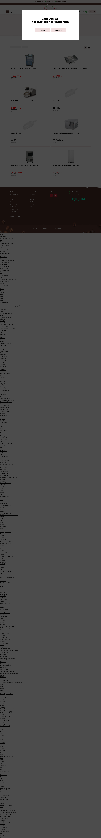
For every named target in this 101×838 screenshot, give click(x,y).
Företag (42, 30)
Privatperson (58, 30)
